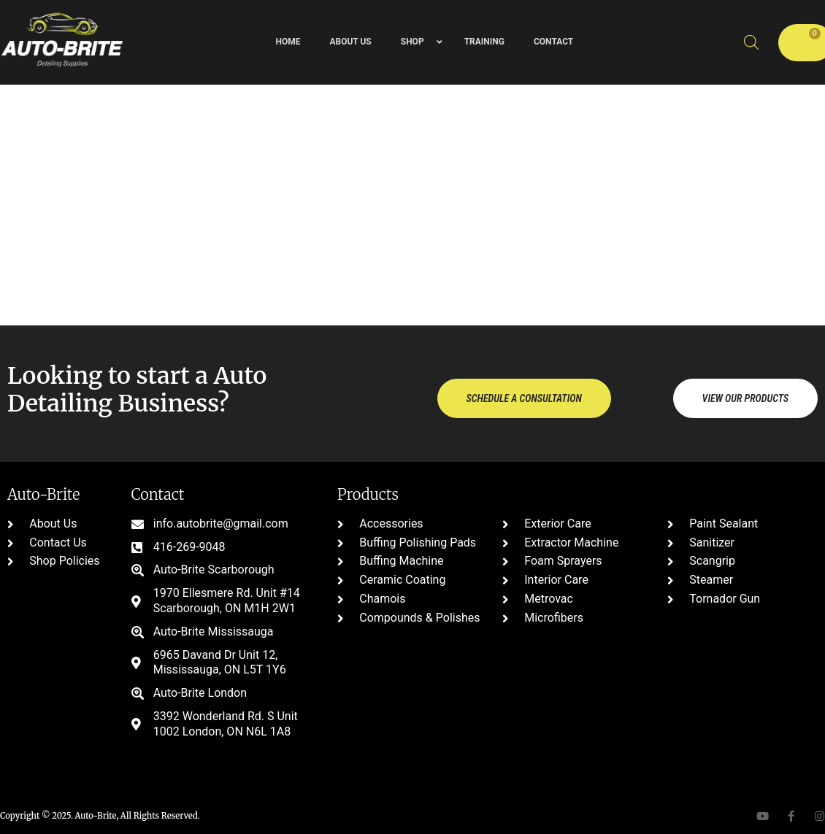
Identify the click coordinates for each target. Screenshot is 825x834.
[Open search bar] (751, 42)
